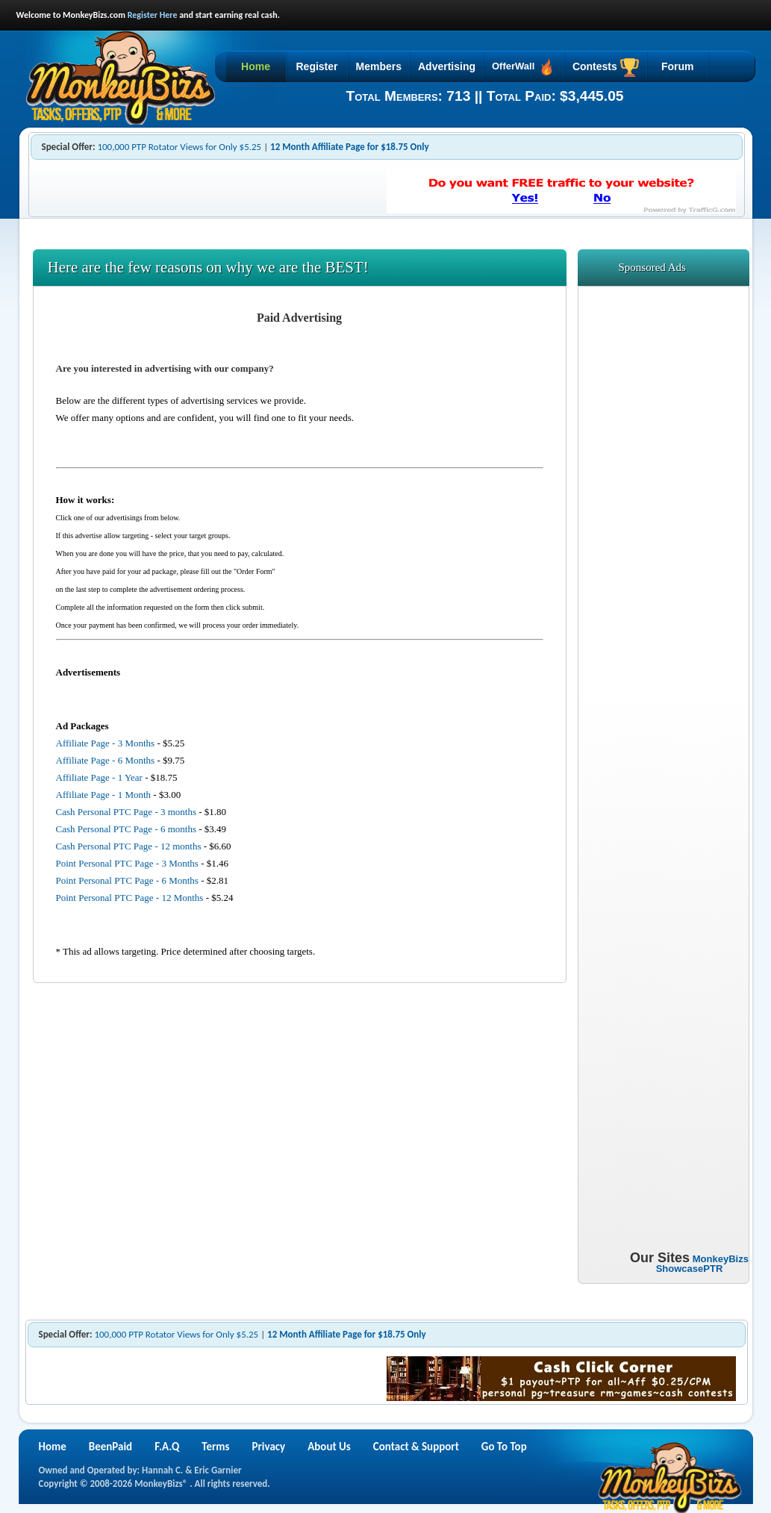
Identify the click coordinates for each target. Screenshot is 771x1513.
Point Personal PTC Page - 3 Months (127, 863)
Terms (215, 1446)
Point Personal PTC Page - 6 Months (127, 880)
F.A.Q (166, 1446)
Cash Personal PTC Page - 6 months (126, 829)
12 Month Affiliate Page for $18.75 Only (349, 146)
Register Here (153, 15)
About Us (329, 1446)
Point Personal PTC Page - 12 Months (130, 897)
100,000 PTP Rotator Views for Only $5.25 (179, 146)
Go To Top (504, 1446)
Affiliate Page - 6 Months (105, 760)
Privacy (269, 1446)
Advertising (446, 66)
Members (379, 66)
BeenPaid (110, 1446)
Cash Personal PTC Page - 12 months (129, 846)
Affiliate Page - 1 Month (104, 794)
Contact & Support (416, 1446)
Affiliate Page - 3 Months (105, 743)
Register (316, 66)
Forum (677, 66)
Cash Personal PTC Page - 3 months (126, 811)
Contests (605, 67)
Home (255, 66)
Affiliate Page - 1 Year (99, 777)
